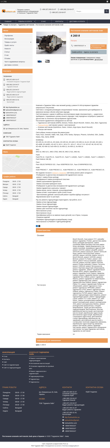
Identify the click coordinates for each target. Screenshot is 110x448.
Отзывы (7, 58)
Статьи (7, 52)
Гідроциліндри (43, 125)
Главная (8, 21)
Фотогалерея (9, 39)
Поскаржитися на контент (53, 446)
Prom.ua (65, 444)
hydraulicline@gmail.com (14, 110)
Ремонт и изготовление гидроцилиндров (37, 359)
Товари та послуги (9, 25)
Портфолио (8, 35)
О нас (43, 21)
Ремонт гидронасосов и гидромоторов (37, 372)
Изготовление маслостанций (40, 363)
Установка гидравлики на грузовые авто (41, 367)
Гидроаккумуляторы (37, 376)
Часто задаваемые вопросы (14, 62)
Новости (7, 49)
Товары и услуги (25, 21)
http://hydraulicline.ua (12, 107)
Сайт (5, 362)
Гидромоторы (34, 379)
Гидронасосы (34, 382)
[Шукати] (106, 11)
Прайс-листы (9, 45)
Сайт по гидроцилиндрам (12, 368)
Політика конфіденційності (70, 446)
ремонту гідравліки (59, 173)
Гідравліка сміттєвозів (26, 25)
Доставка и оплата (77, 21)
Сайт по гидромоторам (11, 365)
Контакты (59, 21)
